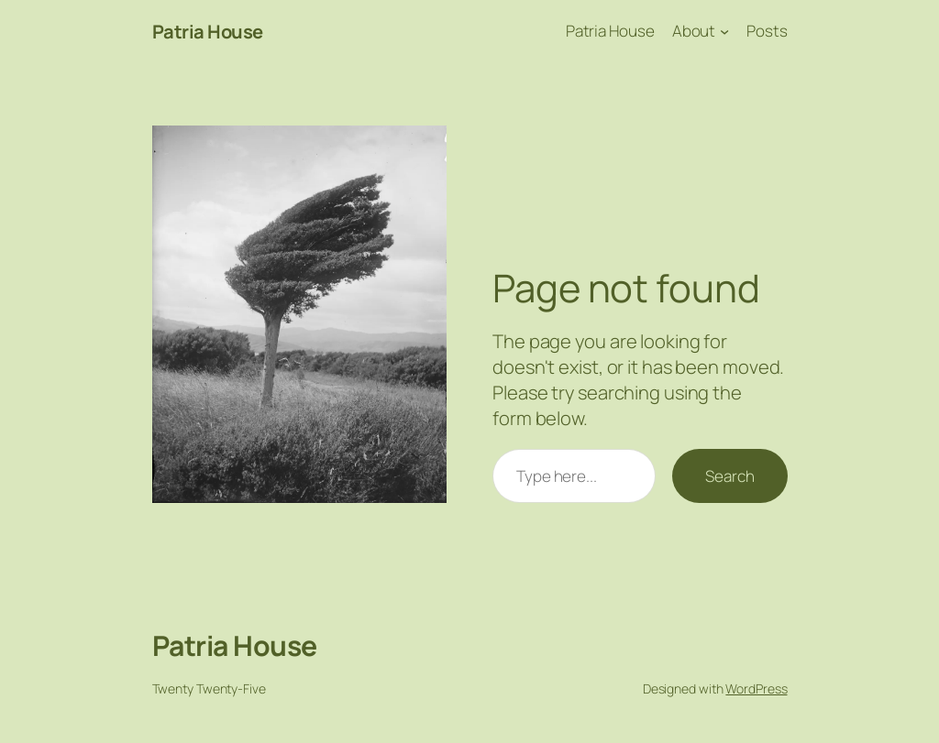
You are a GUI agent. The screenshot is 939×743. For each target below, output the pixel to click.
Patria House (207, 31)
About (694, 30)
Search (729, 475)
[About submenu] (724, 31)
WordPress (756, 688)
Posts (767, 30)
